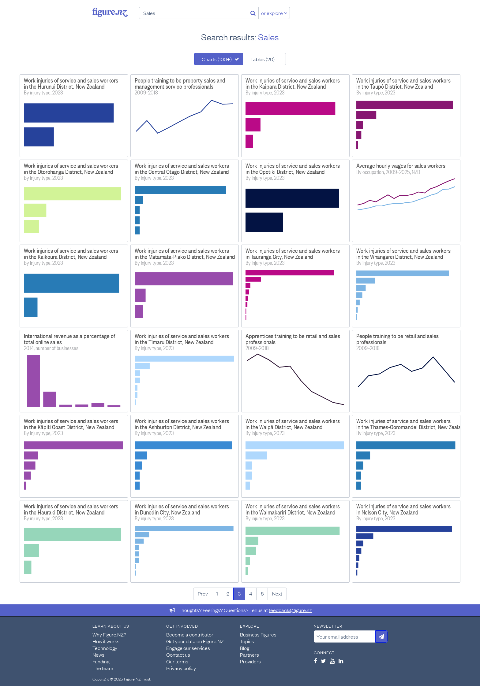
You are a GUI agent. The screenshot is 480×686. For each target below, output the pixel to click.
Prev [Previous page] (203, 593)
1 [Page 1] (217, 593)
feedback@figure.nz (290, 610)
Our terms (177, 661)
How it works (105, 641)
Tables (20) (262, 59)
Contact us (178, 654)
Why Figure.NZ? (109, 634)
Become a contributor (189, 634)
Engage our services (188, 647)
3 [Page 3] (239, 593)
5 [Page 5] (262, 593)
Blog (244, 647)
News (98, 654)
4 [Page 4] (250, 593)
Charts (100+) (217, 59)
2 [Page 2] (228, 593)
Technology (104, 647)
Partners (249, 654)
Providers (250, 661)
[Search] (253, 13)
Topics (247, 641)
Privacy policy (181, 668)
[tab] (218, 59)
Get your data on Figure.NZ (195, 641)
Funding (100, 661)
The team (102, 668)
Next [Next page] (277, 593)
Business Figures (258, 634)
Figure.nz (110, 12)
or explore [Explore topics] (274, 12)
